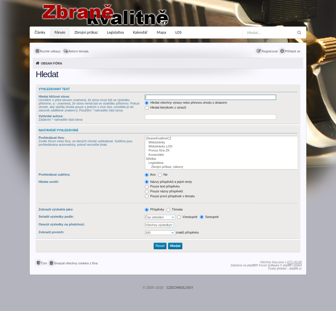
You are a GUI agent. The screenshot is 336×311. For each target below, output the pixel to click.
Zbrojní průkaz (86, 32)
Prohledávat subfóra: (54, 174)
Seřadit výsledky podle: (56, 216)
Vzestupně (187, 217)
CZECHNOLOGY (179, 288)
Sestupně (209, 217)
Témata (174, 209)
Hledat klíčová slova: (54, 96)
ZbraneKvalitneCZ (221, 138)
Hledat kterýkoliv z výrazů (165, 107)
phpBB (251, 265)
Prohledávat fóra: (51, 137)
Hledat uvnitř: (49, 181)
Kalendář (140, 32)
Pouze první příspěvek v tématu (170, 196)
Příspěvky (154, 209)
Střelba (221, 159)
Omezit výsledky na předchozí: (62, 224)
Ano (150, 174)
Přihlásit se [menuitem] (292, 51)
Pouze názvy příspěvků (164, 191)
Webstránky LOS (221, 147)
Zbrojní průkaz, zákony (221, 167)
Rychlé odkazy (50, 51)
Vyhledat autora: (51, 116)
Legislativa (115, 32)
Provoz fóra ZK (221, 151)
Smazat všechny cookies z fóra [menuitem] (76, 263)
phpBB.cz (295, 268)
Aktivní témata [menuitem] (79, 51)
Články (40, 32)
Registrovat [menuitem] (270, 51)
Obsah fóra (51, 63)
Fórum (59, 32)
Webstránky (221, 143)
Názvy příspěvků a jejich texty (168, 181)
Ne (163, 174)
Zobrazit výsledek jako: (56, 209)
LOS (178, 32)
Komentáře (221, 155)
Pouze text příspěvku (162, 186)
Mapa (161, 32)
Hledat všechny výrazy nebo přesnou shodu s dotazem (186, 102)
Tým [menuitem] (44, 263)
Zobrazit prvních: (51, 232)
